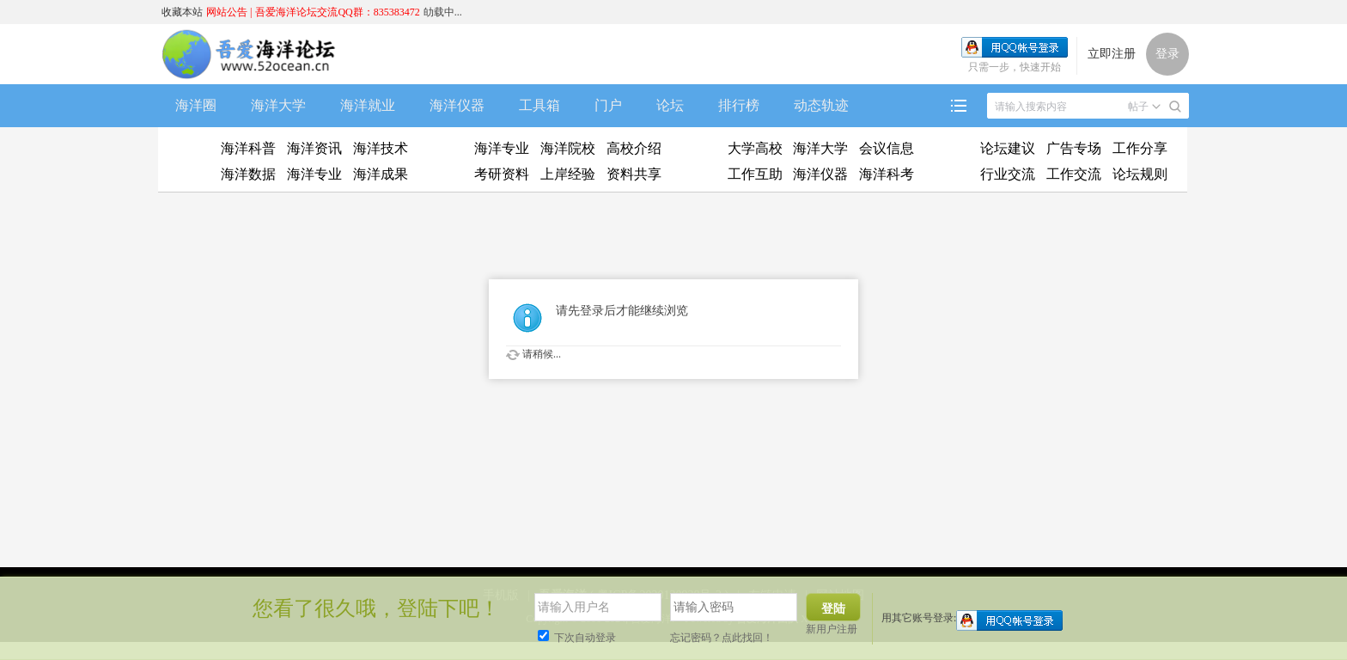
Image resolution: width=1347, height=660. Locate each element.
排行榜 (738, 105)
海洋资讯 (314, 148)
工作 (694, 161)
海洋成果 (380, 174)
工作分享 (1139, 148)
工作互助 (755, 174)
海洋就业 (367, 105)
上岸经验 (567, 174)
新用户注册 (831, 629)
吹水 (947, 161)
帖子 (1138, 107)
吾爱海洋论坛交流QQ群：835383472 (337, 12)
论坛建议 (1007, 148)
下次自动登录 (577, 638)
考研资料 (501, 174)
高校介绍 (633, 148)
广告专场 (1073, 148)
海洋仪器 (457, 105)
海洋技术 (380, 148)
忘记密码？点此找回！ (721, 638)
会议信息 (886, 148)
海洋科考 (886, 174)
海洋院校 (567, 148)
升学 (441, 161)
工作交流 (1073, 174)
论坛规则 (1139, 174)
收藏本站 (182, 12)
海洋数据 (248, 174)
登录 (1167, 53)
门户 (608, 105)
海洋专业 (314, 174)
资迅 (188, 161)
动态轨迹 (821, 105)
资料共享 (633, 174)
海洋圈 (195, 105)
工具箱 (539, 105)
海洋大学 (278, 105)
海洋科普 (248, 148)
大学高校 (755, 148)
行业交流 (1007, 174)
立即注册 (1112, 53)
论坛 (670, 105)
